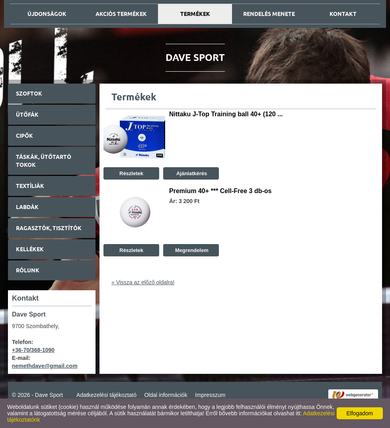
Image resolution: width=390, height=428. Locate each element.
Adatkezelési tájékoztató (106, 395)
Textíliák (30, 186)
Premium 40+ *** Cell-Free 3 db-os (220, 191)
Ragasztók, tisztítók (49, 228)
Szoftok (29, 93)
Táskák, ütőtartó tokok (43, 161)
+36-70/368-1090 (33, 350)
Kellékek (30, 249)
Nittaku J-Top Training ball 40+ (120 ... (226, 114)
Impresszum (210, 395)
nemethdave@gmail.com (45, 366)
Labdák (27, 207)
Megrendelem (191, 250)
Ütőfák (27, 114)
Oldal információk (165, 395)
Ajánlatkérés (191, 173)
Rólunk (27, 270)
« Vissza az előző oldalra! (143, 282)
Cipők (24, 136)
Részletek (131, 173)
